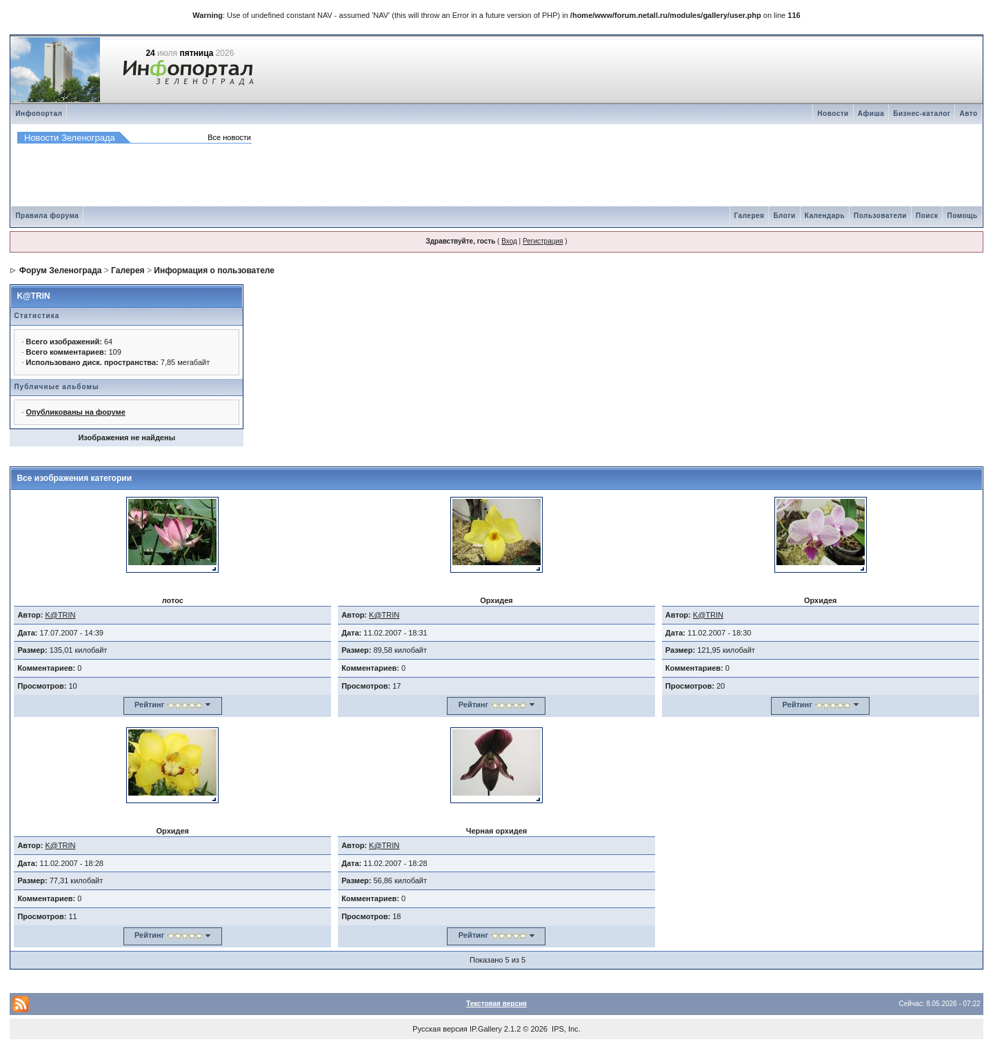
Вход (509, 241)
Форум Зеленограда (60, 270)
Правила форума (47, 215)
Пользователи (880, 215)
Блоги (784, 215)
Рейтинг (149, 704)
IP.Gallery (486, 1029)
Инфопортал (38, 113)
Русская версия (439, 1029)
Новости (832, 113)
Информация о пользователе (214, 270)
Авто (968, 113)
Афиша (871, 113)
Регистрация (543, 241)
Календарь (825, 215)
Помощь (962, 215)
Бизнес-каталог (921, 113)
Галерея (749, 215)
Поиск (927, 215)
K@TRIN (33, 296)
